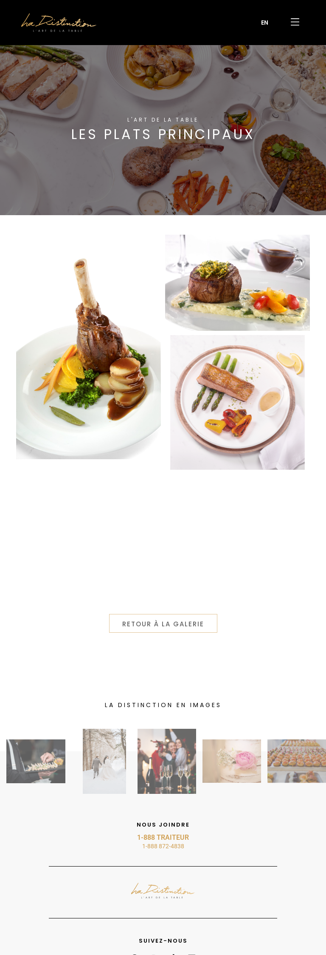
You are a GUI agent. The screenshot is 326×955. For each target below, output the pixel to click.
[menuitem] (265, 22)
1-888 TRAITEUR (163, 837)
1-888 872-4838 (163, 846)
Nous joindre (163, 825)
